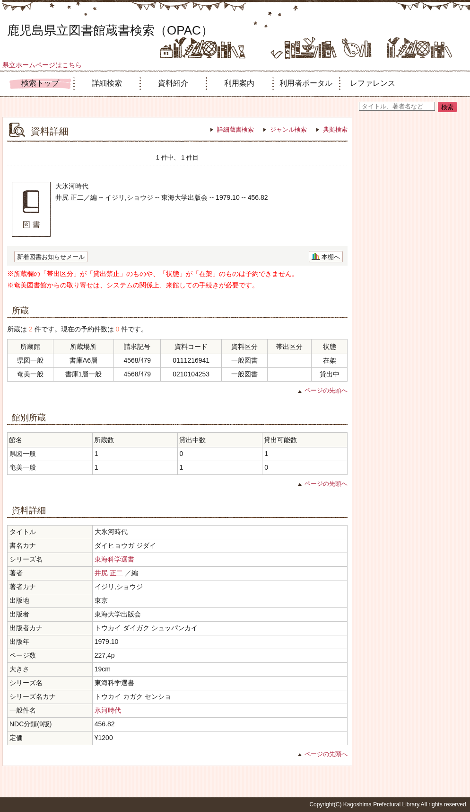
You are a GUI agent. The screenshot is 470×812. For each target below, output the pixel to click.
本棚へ (331, 256)
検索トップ (40, 83)
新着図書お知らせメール (51, 256)
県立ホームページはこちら (42, 65)
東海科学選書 (114, 559)
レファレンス (372, 83)
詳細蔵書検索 (235, 129)
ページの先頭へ (326, 390)
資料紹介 (173, 83)
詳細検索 (107, 83)
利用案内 (239, 83)
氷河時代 (108, 710)
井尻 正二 (109, 573)
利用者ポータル (305, 83)
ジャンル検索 (288, 129)
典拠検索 (335, 129)
